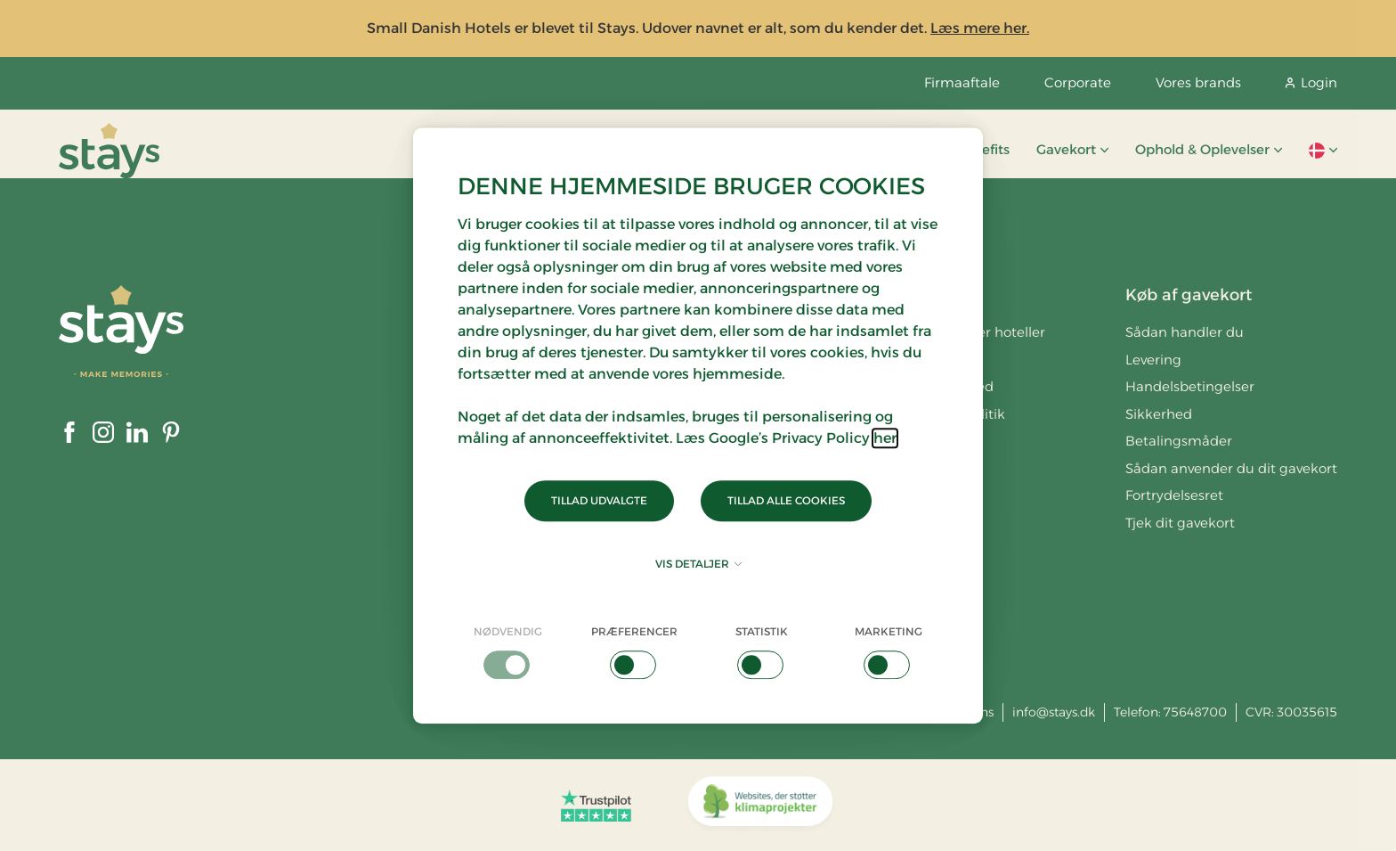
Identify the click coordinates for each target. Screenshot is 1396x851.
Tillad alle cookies (786, 500)
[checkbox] (508, 651)
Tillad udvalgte (599, 500)
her (885, 438)
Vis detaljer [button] (698, 563)
